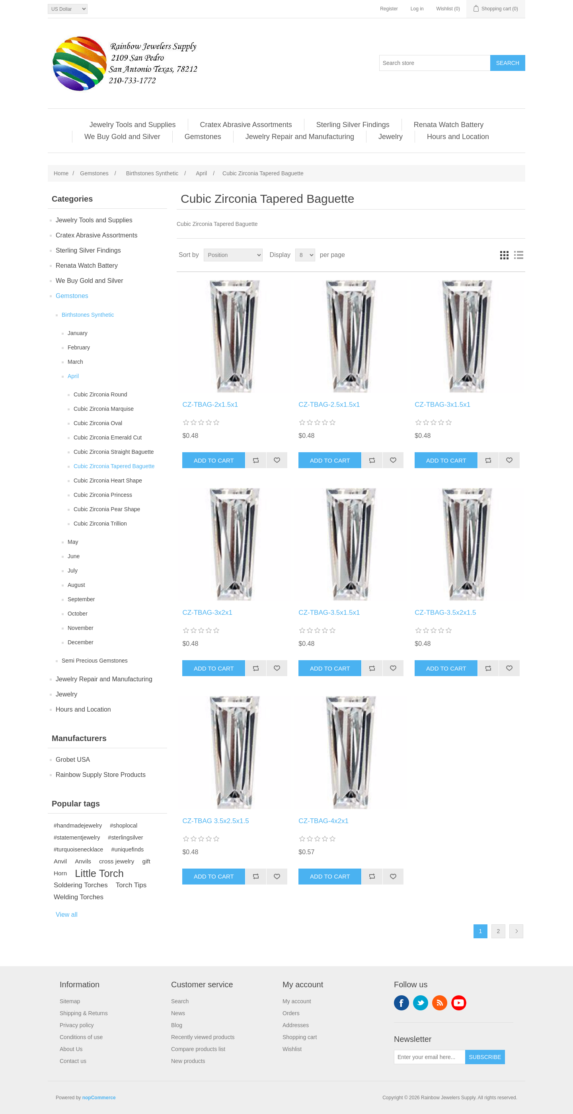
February (79, 347)
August (76, 585)
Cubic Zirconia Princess (103, 495)
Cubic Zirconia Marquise (104, 409)
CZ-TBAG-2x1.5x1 (210, 404)
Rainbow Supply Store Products (101, 774)
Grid (504, 255)
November (81, 628)
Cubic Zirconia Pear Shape (107, 509)
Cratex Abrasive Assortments (246, 125)
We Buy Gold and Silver (122, 137)
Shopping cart (300, 1037)
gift (146, 861)
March (75, 362)
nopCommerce (99, 1097)
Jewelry (390, 137)
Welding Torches (78, 897)
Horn (60, 873)
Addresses (296, 1025)
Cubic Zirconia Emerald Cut (108, 437)
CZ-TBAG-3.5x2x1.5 (445, 612)
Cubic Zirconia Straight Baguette (114, 452)
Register (389, 9)
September (81, 599)
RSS (439, 1002)
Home (61, 173)
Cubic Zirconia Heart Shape (108, 480)
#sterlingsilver (125, 837)
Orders (291, 1013)
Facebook (401, 1002)
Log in (417, 9)
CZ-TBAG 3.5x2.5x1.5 (215, 821)
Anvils (83, 861)
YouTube (458, 1002)
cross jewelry (116, 861)
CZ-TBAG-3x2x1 (207, 612)
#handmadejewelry (78, 825)
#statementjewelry (77, 837)
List (518, 255)
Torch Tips (131, 885)
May (73, 542)
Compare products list (198, 1049)
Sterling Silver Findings (353, 125)
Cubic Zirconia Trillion (100, 523)
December (81, 642)
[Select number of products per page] (305, 255)
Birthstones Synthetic (88, 315)
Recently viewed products (203, 1037)
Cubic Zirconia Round (100, 394)
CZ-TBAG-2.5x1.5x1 (329, 404)
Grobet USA (73, 759)
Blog (176, 1025)
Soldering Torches (81, 885)
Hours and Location (458, 137)
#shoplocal (123, 825)
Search (180, 1001)
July (73, 570)
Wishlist (292, 1049)
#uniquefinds (127, 849)
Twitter (420, 1002)
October (78, 613)
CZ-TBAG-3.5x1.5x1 (329, 612)
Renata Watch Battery (448, 125)
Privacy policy (77, 1025)
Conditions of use (81, 1037)
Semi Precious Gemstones (95, 660)
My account (297, 1001)
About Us (71, 1049)
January (78, 333)
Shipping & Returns (84, 1013)
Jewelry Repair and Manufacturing (300, 137)
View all (67, 914)
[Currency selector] (68, 9)
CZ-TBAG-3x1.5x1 (442, 404)
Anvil (60, 861)
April (73, 376)
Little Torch (99, 873)
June (74, 556)
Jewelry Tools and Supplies (133, 125)
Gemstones (203, 137)
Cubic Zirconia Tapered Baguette (114, 466)
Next (516, 931)
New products (188, 1061)
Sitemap (70, 1001)
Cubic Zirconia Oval (98, 423)
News (178, 1013)
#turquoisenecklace (78, 849)
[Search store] (435, 63)
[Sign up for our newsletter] (430, 1057)
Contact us (73, 1061)
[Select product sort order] (233, 255)
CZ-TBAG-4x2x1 (323, 821)
